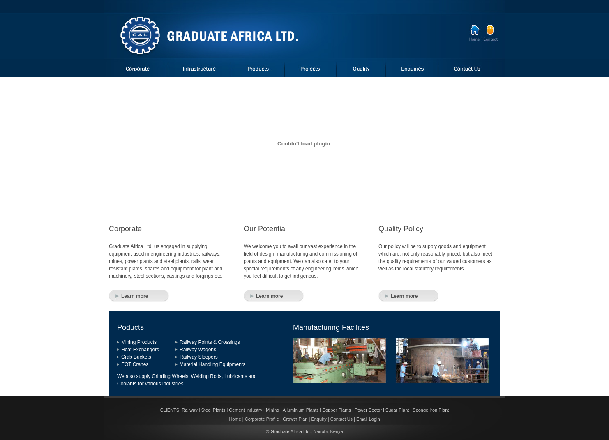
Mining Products (139, 342)
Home (235, 419)
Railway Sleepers (199, 357)
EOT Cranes (134, 364)
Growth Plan (295, 419)
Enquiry (318, 419)
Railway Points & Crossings (210, 342)
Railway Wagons (198, 349)
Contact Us (341, 419)
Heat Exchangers (140, 349)
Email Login (368, 419)
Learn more (134, 296)
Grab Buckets (136, 357)
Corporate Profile (262, 419)
